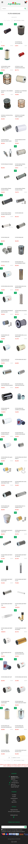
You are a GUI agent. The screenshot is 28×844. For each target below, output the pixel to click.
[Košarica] (25, 2)
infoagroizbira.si (15, 782)
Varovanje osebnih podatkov (14, 811)
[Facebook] (14, 817)
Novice (14, 800)
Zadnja (22, 20)
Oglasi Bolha (14, 802)
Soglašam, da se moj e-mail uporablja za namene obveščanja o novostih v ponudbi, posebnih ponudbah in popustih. (13, 831)
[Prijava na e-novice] (25, 827)
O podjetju (14, 794)
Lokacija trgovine (14, 798)
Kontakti (14, 796)
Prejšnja (8, 20)
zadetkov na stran (16, 757)
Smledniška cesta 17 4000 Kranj (15, 778)
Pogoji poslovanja (14, 809)
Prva (5, 20)
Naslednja (18, 20)
